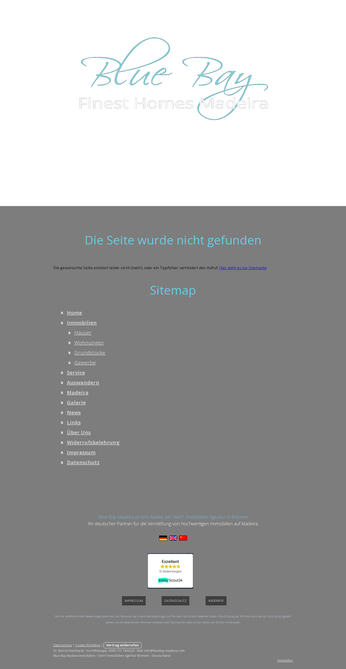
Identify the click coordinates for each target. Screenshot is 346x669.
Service (123, 156)
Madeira (181, 156)
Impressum (180, 172)
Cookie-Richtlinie (87, 645)
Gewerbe (85, 362)
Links (248, 156)
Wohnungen (89, 342)
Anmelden (285, 660)
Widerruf (216, 600)
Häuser (83, 332)
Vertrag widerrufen (122, 645)
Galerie (206, 156)
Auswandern (152, 156)
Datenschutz (213, 172)
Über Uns (272, 156)
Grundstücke (89, 352)
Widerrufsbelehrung (140, 172)
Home (70, 156)
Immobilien (96, 156)
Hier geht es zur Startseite (243, 267)
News (228, 156)
